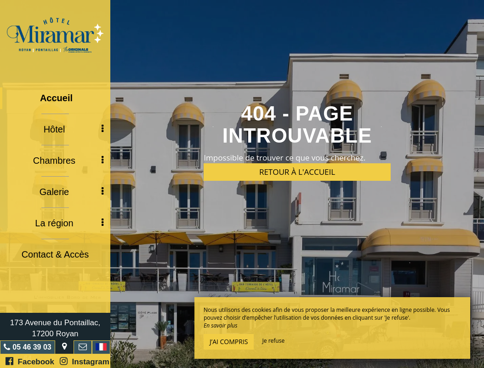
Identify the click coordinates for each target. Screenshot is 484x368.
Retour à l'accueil (297, 172)
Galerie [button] (71, 192)
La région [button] (69, 223)
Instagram (84, 361)
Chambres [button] (68, 160)
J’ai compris (229, 341)
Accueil (56, 98)
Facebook (30, 361)
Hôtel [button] (73, 129)
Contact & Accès (55, 254)
